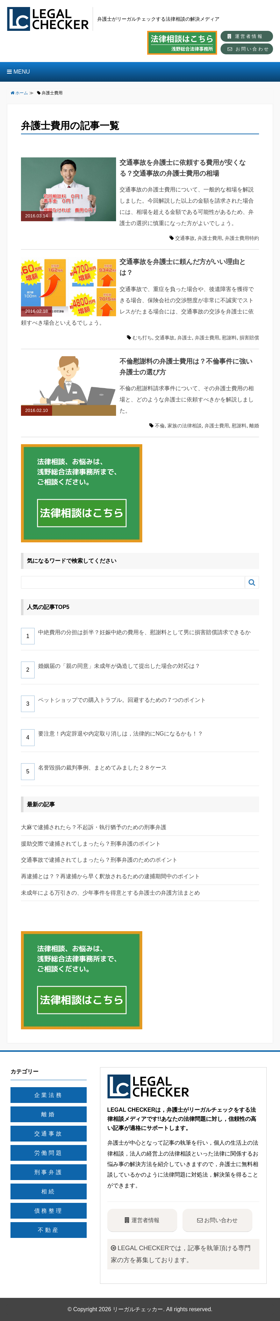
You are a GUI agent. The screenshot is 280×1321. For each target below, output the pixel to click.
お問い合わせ (249, 49)
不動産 (48, 1230)
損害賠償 (249, 337)
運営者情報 (245, 36)
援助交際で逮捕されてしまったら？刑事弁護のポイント (91, 844)
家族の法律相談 (184, 425)
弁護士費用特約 (242, 238)
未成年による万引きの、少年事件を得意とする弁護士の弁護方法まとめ (110, 893)
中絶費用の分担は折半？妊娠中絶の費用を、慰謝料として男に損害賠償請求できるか (144, 632)
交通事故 (185, 238)
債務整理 (48, 1211)
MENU (18, 72)
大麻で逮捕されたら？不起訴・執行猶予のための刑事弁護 (93, 827)
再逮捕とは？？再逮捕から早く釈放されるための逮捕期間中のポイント (110, 876)
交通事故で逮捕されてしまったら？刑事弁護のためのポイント (99, 860)
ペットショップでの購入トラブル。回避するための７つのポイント (122, 700)
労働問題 (48, 1153)
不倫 (160, 425)
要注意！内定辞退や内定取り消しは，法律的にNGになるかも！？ (120, 734)
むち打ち (142, 337)
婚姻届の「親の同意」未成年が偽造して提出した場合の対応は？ (119, 666)
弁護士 (184, 337)
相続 (48, 1191)
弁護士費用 (210, 238)
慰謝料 (229, 337)
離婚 (254, 425)
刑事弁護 (48, 1172)
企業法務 (48, 1095)
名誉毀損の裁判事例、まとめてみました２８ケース (102, 768)
